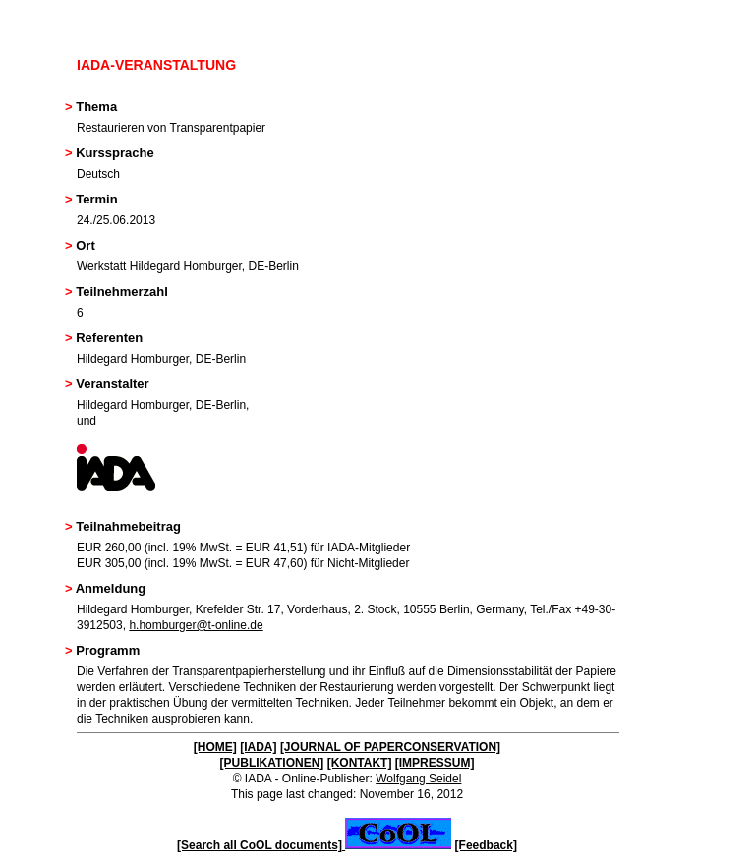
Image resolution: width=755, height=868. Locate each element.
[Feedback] (486, 845)
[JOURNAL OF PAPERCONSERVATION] (390, 747)
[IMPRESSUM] (435, 763)
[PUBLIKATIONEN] (272, 763)
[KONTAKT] (359, 763)
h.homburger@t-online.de (195, 625)
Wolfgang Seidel (418, 778)
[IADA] (258, 747)
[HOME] (215, 747)
